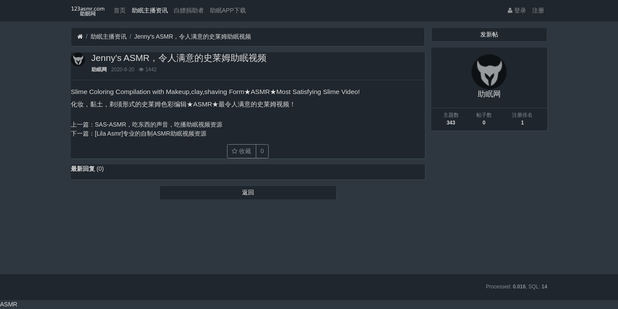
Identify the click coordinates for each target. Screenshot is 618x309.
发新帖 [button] (489, 34)
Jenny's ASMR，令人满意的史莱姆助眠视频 (192, 36)
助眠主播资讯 (150, 10)
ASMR (8, 304)
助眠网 (99, 70)
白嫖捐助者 (189, 10)
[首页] (80, 36)
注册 (538, 10)
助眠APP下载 (228, 10)
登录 (517, 10)
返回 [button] (248, 192)
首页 (120, 10)
